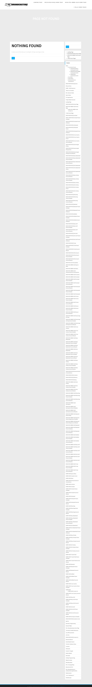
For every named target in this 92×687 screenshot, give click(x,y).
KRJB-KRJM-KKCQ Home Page (54, 2)
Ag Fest (67, 618)
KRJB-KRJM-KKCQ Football (71, 113)
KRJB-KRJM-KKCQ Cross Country (72, 132)
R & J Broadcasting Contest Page (72, 625)
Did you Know (68, 83)
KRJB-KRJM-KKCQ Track (71, 240)
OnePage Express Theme (58, 684)
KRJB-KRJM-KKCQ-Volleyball (72, 122)
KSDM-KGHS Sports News (71, 471)
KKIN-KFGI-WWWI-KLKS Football (72, 274)
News (67, 63)
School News (70, 76)
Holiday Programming (70, 655)
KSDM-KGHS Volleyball (70, 493)
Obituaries (68, 646)
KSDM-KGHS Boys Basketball (72, 513)
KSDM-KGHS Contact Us (73, 588)
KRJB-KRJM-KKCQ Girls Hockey (72, 182)
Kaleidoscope (68, 675)
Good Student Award (70, 639)
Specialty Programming (71, 621)
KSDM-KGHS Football (70, 484)
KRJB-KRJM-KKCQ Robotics (71, 375)
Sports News (68, 92)
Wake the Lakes (69, 657)
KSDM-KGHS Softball (70, 571)
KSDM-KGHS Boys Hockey (71, 532)
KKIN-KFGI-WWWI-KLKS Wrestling (73, 390)
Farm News (70, 74)
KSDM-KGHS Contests (70, 481)
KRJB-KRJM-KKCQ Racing (71, 377)
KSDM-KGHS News (69, 475)
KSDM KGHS (68, 587)
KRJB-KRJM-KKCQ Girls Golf (72, 231)
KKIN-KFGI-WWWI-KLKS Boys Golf (73, 442)
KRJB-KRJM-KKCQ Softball (71, 211)
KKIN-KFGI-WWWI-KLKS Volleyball (73, 291)
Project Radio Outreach (70, 97)
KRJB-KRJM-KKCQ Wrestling (72, 192)
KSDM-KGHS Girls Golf (70, 604)
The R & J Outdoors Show (71, 641)
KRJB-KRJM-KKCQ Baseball (71, 201)
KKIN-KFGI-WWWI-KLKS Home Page (75, 2)
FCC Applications (69, 95)
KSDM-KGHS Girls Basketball (72, 523)
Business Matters (69, 637)
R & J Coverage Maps (70, 662)
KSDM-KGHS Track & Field (71, 552)
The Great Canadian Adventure (72, 628)
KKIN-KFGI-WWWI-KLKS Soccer (72, 303)
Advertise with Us (69, 664)
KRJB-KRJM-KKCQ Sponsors (72, 81)
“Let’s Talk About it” (70, 673)
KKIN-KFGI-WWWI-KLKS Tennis (72, 293)
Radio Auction (68, 670)
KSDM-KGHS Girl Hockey (71, 542)
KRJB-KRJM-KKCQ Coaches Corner (73, 616)
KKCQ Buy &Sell (69, 660)
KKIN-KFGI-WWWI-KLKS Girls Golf (73, 451)
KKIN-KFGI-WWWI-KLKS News (72, 266)
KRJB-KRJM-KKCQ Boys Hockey (72, 180)
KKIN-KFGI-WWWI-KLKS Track (72, 461)
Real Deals (68, 653)
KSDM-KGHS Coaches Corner (71, 473)
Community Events (72, 64)
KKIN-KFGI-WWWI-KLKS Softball (72, 432)
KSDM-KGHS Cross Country (71, 581)
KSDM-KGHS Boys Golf (70, 594)
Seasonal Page (69, 623)
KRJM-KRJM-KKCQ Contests (72, 372)
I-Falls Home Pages (80, 7)
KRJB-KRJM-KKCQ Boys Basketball (73, 153)
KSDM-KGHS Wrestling (70, 503)
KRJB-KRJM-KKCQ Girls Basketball (73, 163)
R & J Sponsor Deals (70, 90)
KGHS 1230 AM (69, 650)
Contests (68, 644)
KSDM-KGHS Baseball (70, 561)
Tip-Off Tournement (70, 630)
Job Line (67, 632)
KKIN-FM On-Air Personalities (72, 260)
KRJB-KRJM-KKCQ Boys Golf (72, 221)
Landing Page (38, 2)
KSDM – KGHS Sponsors (70, 85)
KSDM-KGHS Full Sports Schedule (72, 614)
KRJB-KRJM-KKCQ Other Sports (72, 250)
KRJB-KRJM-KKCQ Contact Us (72, 634)
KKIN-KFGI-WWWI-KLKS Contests (73, 272)
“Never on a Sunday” (70, 88)
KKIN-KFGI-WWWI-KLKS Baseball (72, 422)
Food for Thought (69, 648)
